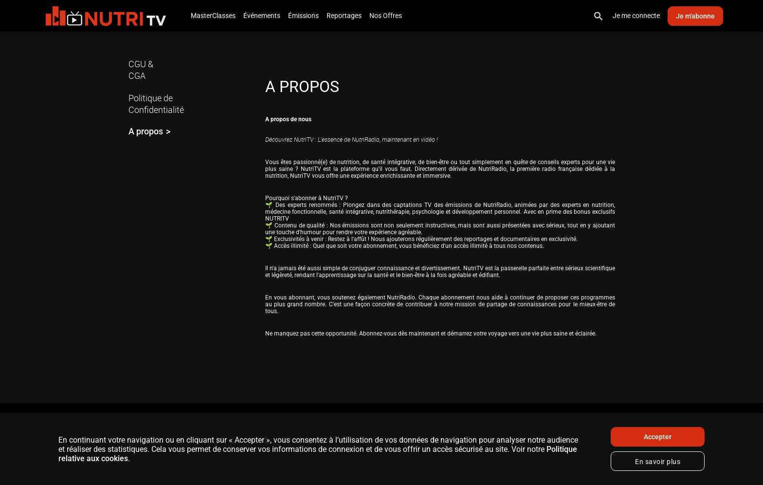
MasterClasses (213, 15)
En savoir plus (657, 462)
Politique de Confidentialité (156, 103)
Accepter (658, 437)
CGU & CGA (140, 69)
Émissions (303, 15)
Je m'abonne (695, 16)
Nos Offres (385, 15)
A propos (145, 131)
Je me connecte (636, 15)
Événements (261, 15)
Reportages (344, 15)
